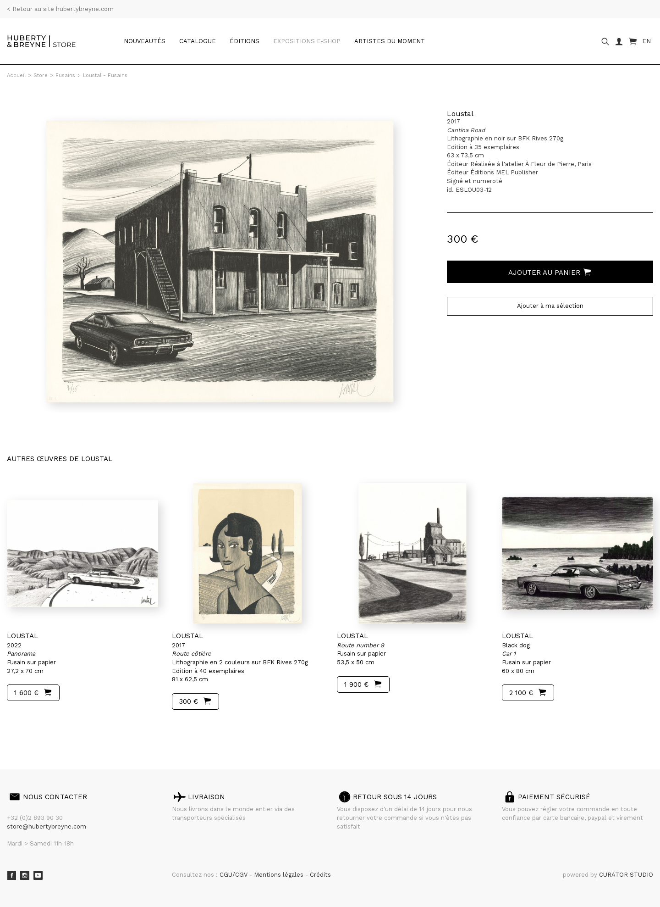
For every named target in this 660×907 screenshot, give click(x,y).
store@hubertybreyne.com (46, 826)
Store (40, 75)
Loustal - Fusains (105, 75)
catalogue (197, 41)
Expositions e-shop (307, 41)
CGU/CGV (234, 874)
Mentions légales (279, 874)
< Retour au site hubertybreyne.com (60, 9)
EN (646, 41)
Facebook (11, 875)
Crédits (320, 874)
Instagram (24, 875)
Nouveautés (144, 41)
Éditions (244, 41)
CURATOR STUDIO (626, 874)
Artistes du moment (389, 41)
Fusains (65, 75)
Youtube (38, 875)
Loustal (460, 113)
